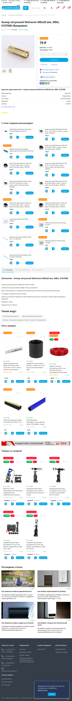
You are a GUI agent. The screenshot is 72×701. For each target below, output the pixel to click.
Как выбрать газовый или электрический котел (52, 624)
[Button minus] (10, 137)
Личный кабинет (6, 679)
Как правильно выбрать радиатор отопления (17, 623)
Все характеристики (8, 107)
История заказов (6, 682)
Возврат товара (7, 2)
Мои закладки (5, 685)
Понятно (52, 694)
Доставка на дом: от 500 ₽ (50, 70)
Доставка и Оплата (25, 652)
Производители (60, 649)
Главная (3, 15)
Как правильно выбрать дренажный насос (17, 591)
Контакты (22, 649)
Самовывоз (46, 72)
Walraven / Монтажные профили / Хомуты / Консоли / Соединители (24, 320)
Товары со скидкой (61, 652)
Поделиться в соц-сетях (48, 81)
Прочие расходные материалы (32, 316)
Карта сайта (41, 649)
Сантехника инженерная (15, 15)
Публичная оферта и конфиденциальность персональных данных (26, 660)
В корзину (54, 60)
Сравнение (54, 64)
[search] (44, 8)
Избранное (44, 64)
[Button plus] (17, 137)
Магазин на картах (47, 77)
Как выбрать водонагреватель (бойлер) (52, 591)
